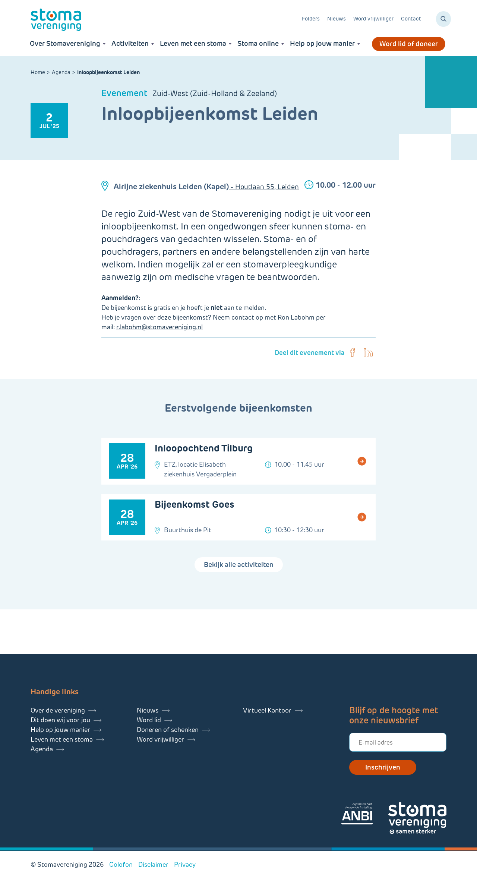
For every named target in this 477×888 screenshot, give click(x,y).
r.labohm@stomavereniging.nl (159, 327)
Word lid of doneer (408, 44)
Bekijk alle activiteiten (239, 565)
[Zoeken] (443, 19)
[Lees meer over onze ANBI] (364, 814)
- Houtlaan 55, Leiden (264, 187)
